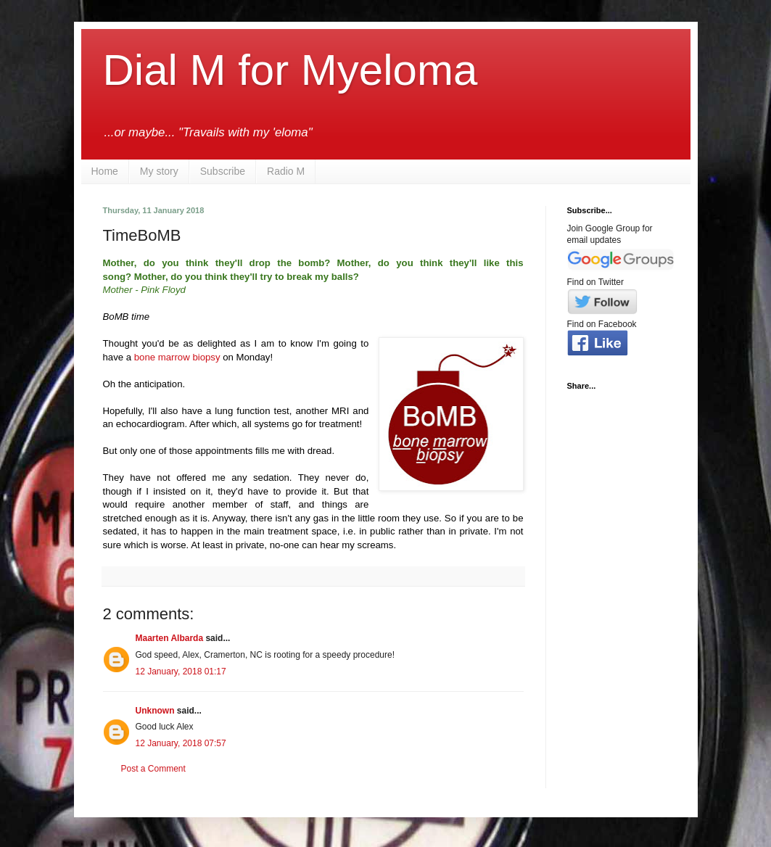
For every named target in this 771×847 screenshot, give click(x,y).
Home (104, 171)
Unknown (155, 711)
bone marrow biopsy (177, 357)
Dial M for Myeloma (290, 70)
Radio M (286, 171)
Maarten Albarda (170, 638)
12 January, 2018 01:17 (181, 671)
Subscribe (222, 171)
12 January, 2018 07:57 (181, 743)
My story (159, 171)
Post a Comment (153, 769)
